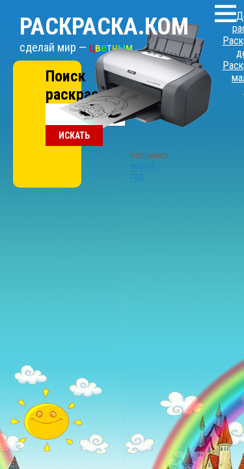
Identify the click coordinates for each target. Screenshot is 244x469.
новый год (122, 106)
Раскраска (87, 13)
